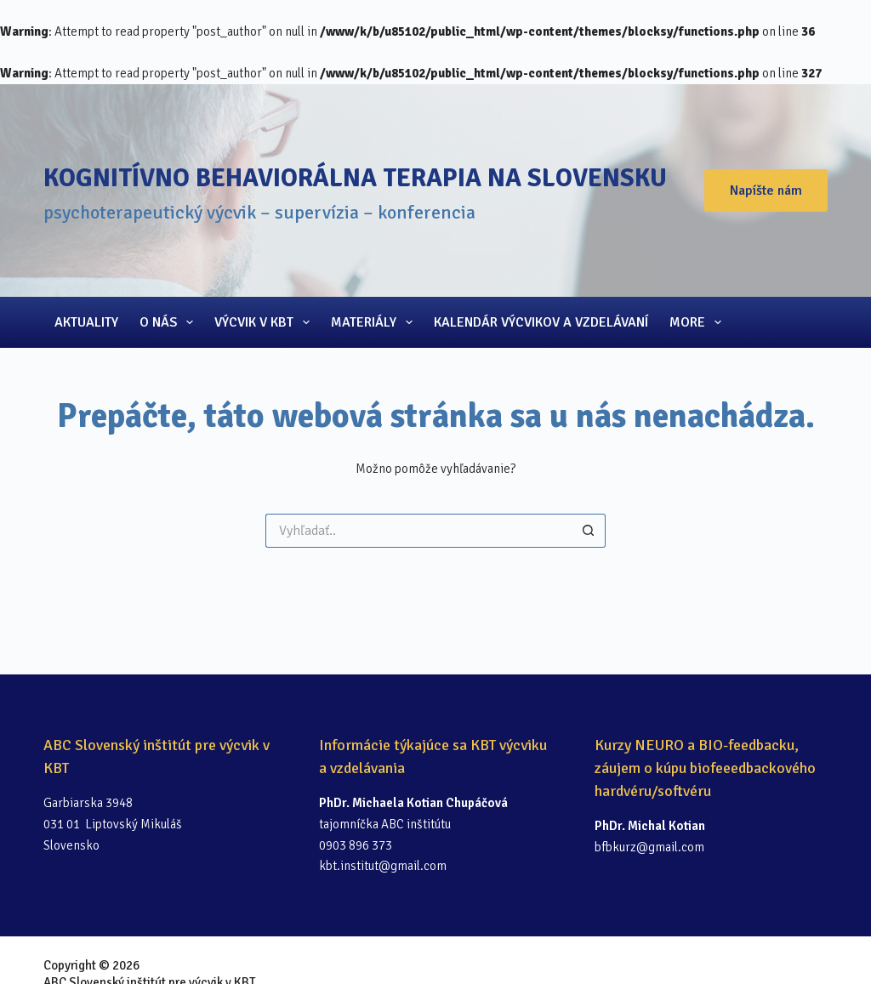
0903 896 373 (355, 845)
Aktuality (86, 322)
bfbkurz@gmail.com (649, 847)
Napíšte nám (766, 190)
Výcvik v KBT (265, 322)
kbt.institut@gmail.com (383, 865)
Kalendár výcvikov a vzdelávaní (541, 322)
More (698, 322)
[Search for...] (418, 531)
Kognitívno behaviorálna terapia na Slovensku (355, 178)
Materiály (375, 322)
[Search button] (589, 531)
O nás (169, 322)
